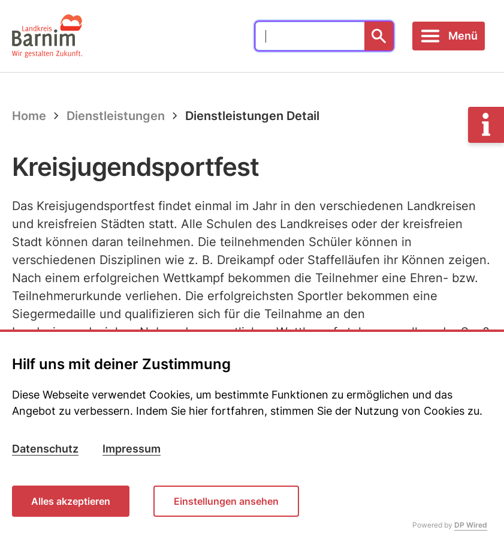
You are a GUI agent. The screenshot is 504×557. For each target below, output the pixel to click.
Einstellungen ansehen (226, 501)
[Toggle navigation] (448, 36)
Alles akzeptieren (70, 501)
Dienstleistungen (116, 116)
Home (29, 116)
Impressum (131, 448)
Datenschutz (45, 448)
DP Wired (470, 524)
